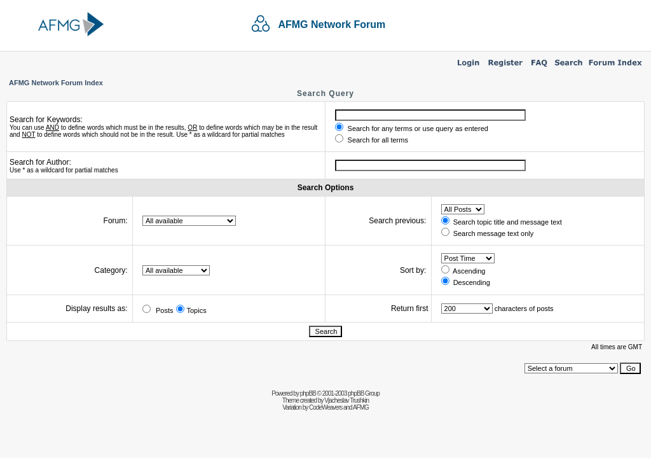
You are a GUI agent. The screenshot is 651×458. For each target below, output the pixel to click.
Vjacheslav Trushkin (346, 400)
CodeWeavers (325, 407)
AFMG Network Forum (331, 24)
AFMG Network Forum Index (56, 83)
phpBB (308, 393)
